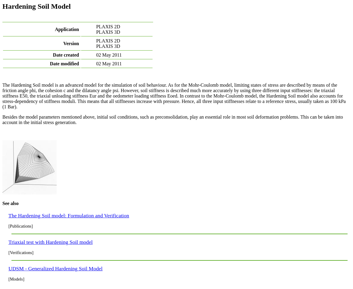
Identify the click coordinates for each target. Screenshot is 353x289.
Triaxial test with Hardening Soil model (50, 242)
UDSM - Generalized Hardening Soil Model (55, 269)
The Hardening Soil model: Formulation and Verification (68, 216)
